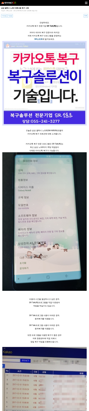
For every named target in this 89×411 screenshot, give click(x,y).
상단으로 (85, 407)
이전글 (4, 16)
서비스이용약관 (47, 391)
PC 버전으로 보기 (44, 407)
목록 (85, 16)
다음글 (10, 16)
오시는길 (56, 391)
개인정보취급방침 (35, 391)
